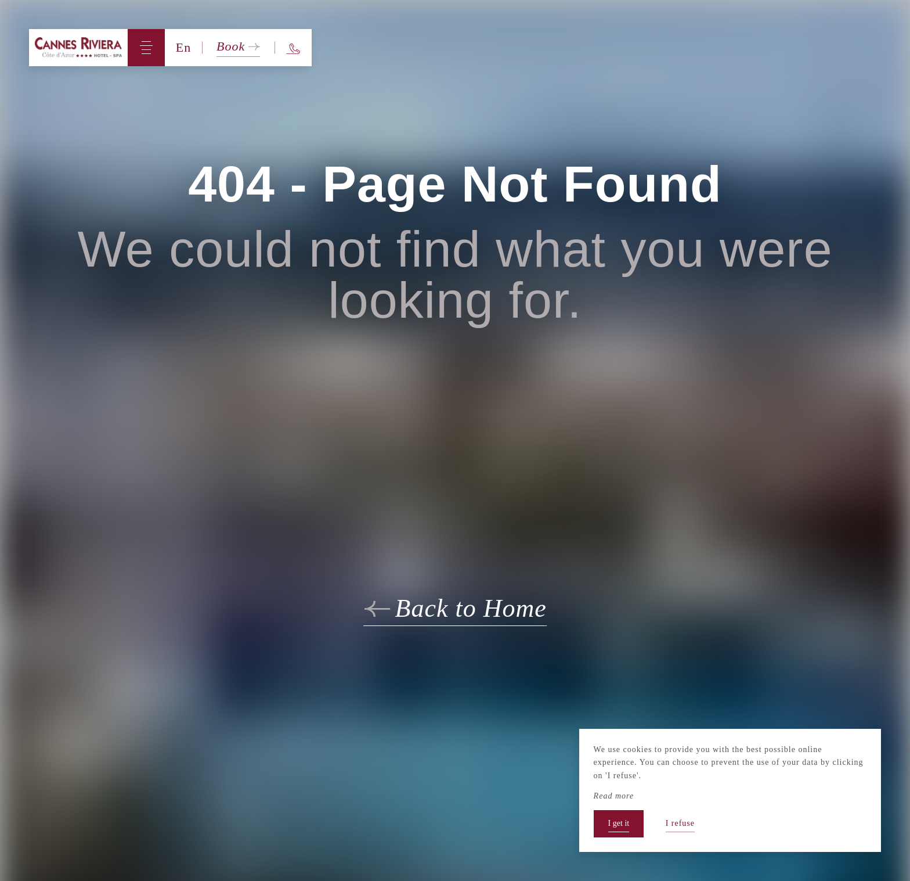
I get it (619, 823)
